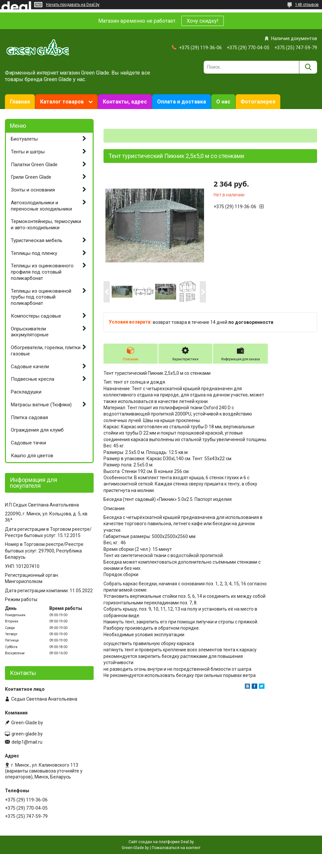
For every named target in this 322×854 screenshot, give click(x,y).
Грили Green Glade (31, 177)
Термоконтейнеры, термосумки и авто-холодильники (46, 224)
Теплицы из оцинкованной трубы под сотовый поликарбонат (41, 297)
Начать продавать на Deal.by (73, 4)
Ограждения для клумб (37, 430)
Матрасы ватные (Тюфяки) (41, 405)
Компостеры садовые (36, 316)
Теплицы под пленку (34, 253)
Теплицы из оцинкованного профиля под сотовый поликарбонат (42, 272)
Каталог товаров (62, 102)
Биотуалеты (24, 139)
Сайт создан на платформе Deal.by (161, 842)
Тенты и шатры (28, 152)
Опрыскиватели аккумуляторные (30, 332)
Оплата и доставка (181, 102)
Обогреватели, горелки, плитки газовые (45, 351)
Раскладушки (26, 392)
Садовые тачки (28, 443)
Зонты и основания (33, 190)
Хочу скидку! (202, 21)
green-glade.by (27, 733)
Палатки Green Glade (34, 165)
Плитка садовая (29, 417)
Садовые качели (30, 367)
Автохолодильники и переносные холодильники (41, 206)
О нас (223, 102)
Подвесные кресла (32, 379)
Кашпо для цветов (32, 456)
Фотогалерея (258, 102)
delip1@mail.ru (27, 742)
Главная (20, 102)
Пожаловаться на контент (176, 847)
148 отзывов (307, 4)
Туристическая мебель (36, 240)
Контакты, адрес (125, 102)
